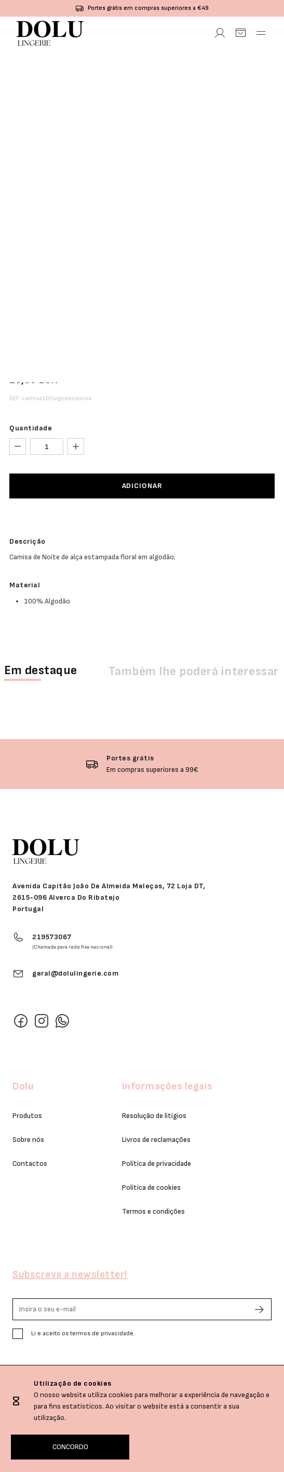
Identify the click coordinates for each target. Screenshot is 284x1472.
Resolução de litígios (154, 1115)
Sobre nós (28, 1139)
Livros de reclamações (156, 1139)
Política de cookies (151, 1187)
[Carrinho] (240, 33)
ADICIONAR (142, 485)
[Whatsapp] (62, 1021)
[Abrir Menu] (261, 33)
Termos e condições (153, 1211)
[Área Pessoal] (219, 33)
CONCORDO (70, 1446)
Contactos (29, 1163)
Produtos (27, 1115)
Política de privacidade (156, 1163)
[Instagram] (41, 1021)
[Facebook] (20, 1021)
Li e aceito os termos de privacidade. (83, 1333)
